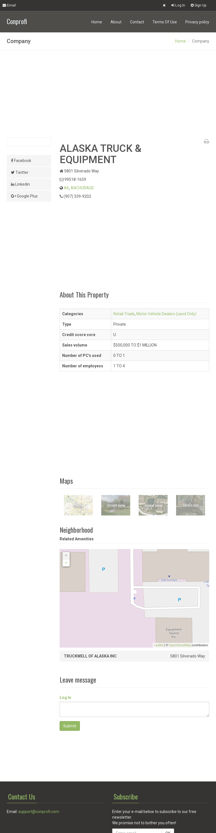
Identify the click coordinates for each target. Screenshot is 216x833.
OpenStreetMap (180, 645)
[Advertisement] (108, 93)
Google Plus (24, 196)
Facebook (21, 160)
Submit (69, 726)
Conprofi (17, 20)
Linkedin (20, 184)
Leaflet (158, 645)
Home (96, 22)
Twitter (19, 172)
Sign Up (198, 5)
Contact (137, 22)
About (116, 22)
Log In (178, 5)
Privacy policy (197, 22)
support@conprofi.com (38, 811)
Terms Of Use (164, 22)
